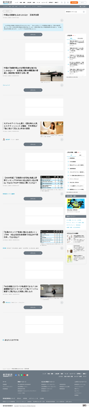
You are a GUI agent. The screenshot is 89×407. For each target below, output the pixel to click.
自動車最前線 (73, 168)
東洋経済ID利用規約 (50, 399)
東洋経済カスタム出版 (64, 384)
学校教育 (5, 382)
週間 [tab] (80, 155)
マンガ (38, 2)
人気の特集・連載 (72, 152)
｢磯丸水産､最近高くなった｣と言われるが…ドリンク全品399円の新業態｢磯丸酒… (77, 42)
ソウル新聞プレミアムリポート (76, 186)
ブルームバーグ (6, 85)
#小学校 (79, 220)
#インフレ (74, 220)
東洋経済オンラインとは (71, 11)
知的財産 (29, 399)
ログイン (82, 2)
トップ (16, 2)
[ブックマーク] (61, 20)
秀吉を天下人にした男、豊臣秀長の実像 (77, 165)
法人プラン (77, 389)
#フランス (69, 222)
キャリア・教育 (22, 6)
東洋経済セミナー (45, 389)
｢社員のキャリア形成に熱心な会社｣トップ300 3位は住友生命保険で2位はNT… (77, 56)
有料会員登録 (74, 2)
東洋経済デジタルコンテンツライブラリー (27, 389)
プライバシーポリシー (21, 399)
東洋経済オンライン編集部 (9, 193)
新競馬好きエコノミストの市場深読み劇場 (77, 189)
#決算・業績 (81, 222)
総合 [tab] (71, 38)
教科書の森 (62, 387)
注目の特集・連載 (71, 196)
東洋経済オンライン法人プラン (48, 382)
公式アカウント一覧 (33, 396)
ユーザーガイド (78, 391)
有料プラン (77, 387)
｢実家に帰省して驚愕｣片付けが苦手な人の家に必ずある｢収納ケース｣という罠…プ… (77, 71)
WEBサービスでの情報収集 (9, 399)
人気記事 (29, 2)
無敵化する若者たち (78, 255)
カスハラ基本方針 (60, 399)
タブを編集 (83, 6)
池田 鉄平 (8, 139)
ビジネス (5, 6)
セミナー (44, 2)
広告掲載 (42, 396)
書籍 (56, 2)
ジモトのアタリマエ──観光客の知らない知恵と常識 (77, 172)
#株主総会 (78, 225)
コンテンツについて (79, 384)
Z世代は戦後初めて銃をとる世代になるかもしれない (79, 237)
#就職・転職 (69, 227)
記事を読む (33, 34)
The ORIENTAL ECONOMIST (24, 382)
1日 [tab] (71, 155)
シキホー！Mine (21, 391)
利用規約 (76, 393)
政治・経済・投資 (13, 6)
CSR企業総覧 (73, 161)
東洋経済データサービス (46, 387)
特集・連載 (22, 2)
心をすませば (77, 245)
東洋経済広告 (63, 382)
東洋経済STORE (21, 387)
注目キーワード (70, 216)
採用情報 (25, 396)
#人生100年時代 (76, 227)
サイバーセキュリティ (8, 384)
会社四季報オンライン (23, 384)
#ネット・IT (74, 222)
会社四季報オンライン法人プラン (48, 384)
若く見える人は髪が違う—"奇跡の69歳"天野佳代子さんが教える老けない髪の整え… (77, 63)
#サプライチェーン (71, 225)
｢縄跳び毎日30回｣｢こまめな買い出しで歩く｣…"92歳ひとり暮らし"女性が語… (77, 49)
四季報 (50, 2)
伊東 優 (4, 248)
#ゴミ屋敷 (69, 220)
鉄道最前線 (72, 158)
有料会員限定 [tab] (80, 38)
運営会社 (19, 396)
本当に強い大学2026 (74, 182)
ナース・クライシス (74, 179)
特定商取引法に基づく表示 (39, 399)
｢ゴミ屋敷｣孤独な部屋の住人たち (77, 175)
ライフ (29, 6)
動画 (34, 2)
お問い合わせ (69, 399)
